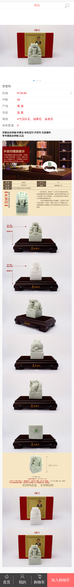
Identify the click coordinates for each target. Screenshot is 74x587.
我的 (22, 582)
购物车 (39, 582)
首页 (6, 582)
